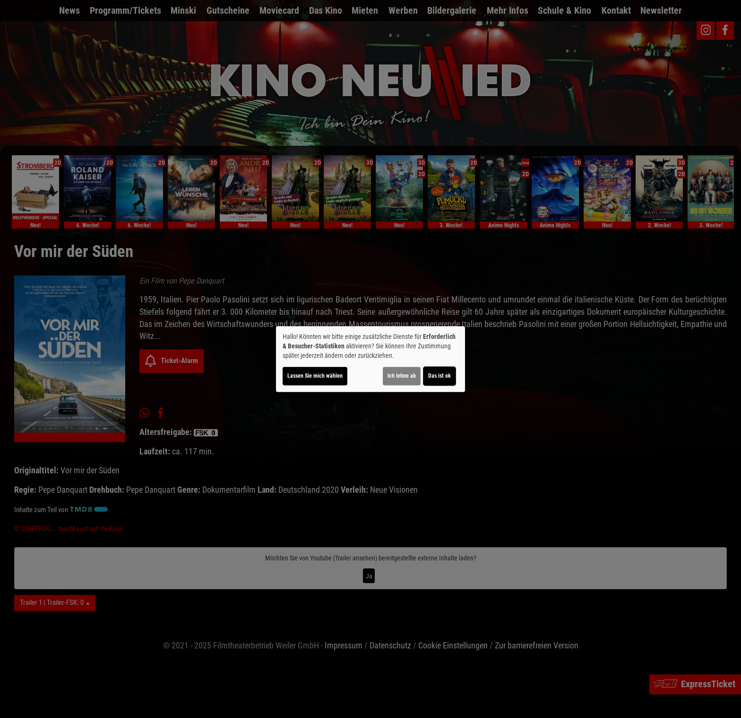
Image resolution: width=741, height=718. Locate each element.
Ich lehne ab (402, 375)
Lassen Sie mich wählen (315, 375)
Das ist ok (439, 375)
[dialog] (370, 359)
